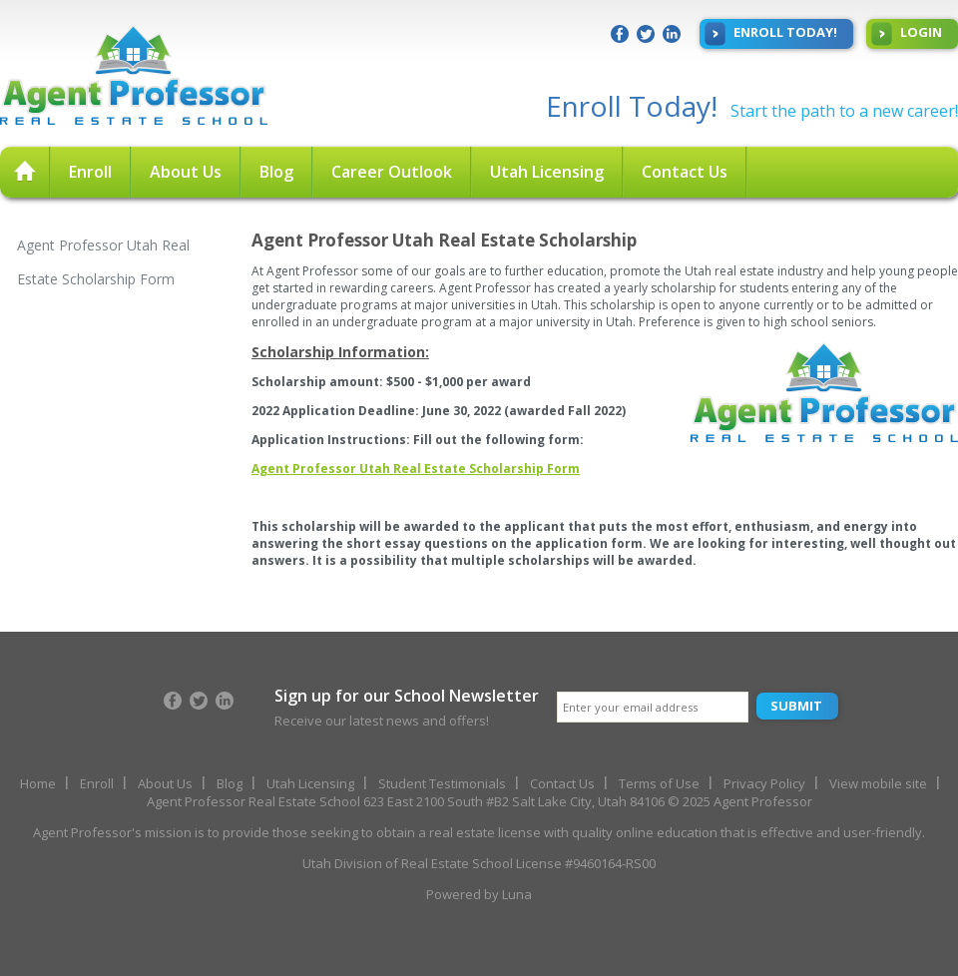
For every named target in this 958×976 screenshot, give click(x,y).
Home (38, 783)
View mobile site (878, 783)
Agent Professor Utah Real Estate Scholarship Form (103, 262)
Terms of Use (659, 783)
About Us (186, 172)
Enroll (90, 172)
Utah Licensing (547, 172)
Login (906, 34)
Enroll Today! (771, 34)
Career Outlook (391, 172)
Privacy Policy (764, 783)
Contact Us (684, 172)
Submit (796, 706)
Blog (276, 172)
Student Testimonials (442, 783)
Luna (517, 894)
